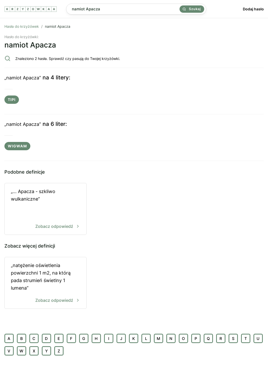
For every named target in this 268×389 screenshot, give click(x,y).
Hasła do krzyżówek (21, 26)
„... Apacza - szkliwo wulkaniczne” (45, 209)
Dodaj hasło (253, 9)
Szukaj (192, 9)
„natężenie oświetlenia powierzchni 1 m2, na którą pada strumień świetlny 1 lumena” (45, 283)
